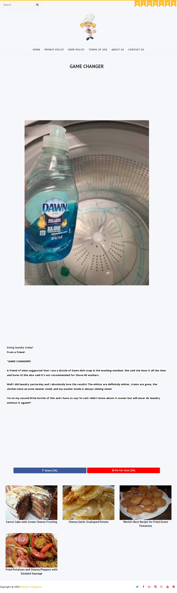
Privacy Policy (54, 49)
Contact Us (136, 49)
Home (36, 49)
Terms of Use (97, 49)
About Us (117, 49)
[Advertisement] (86, 95)
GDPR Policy (76, 49)
